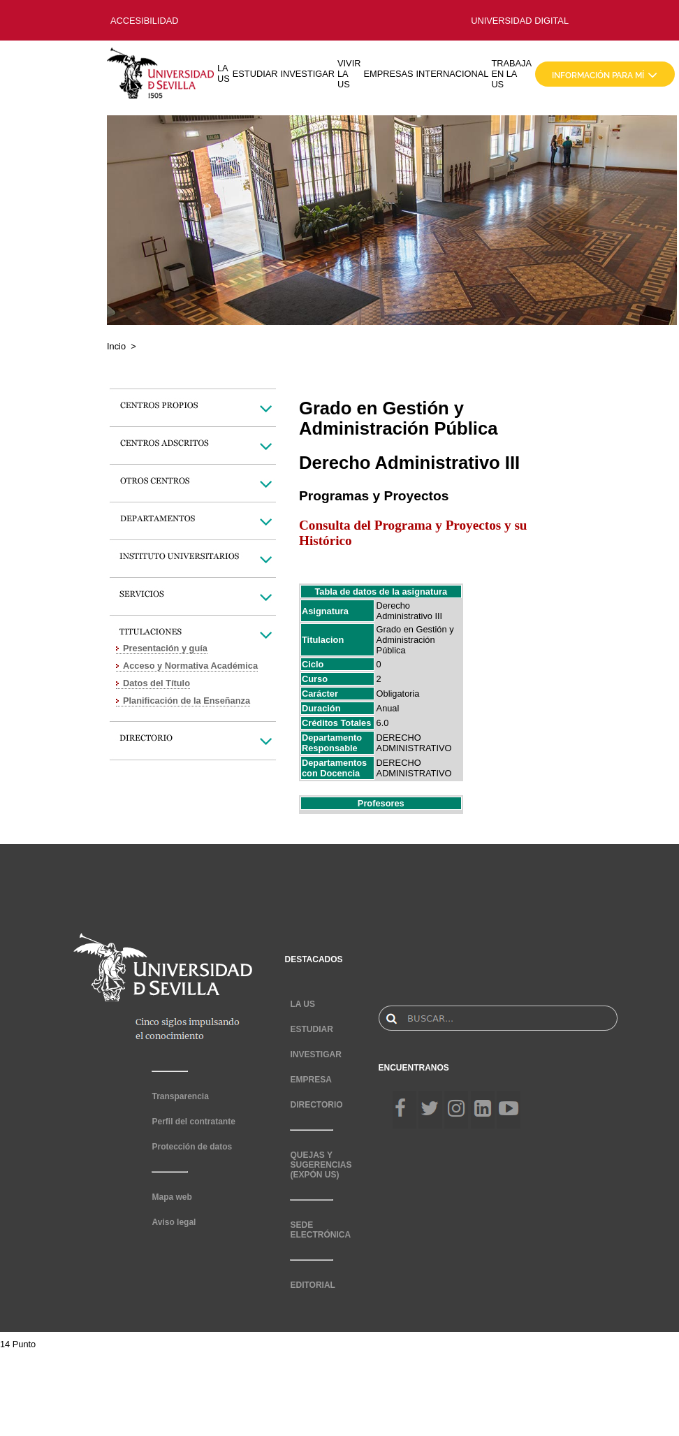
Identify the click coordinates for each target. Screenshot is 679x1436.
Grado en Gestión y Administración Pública (415, 639)
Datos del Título (156, 683)
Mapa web (171, 1197)
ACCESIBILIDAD (144, 20)
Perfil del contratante (193, 1121)
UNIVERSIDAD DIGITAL (520, 20)
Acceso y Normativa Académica (190, 665)
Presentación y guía (165, 648)
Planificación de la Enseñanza (186, 700)
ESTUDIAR (255, 73)
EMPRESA (310, 1080)
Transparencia (180, 1096)
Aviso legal (174, 1222)
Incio (116, 346)
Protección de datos (192, 1147)
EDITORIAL (312, 1285)
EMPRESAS (388, 73)
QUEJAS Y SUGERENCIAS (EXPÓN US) (320, 1165)
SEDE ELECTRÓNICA (320, 1230)
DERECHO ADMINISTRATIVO (414, 742)
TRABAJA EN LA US (511, 73)
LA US (223, 73)
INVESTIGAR (307, 73)
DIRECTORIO (316, 1105)
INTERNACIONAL (452, 73)
